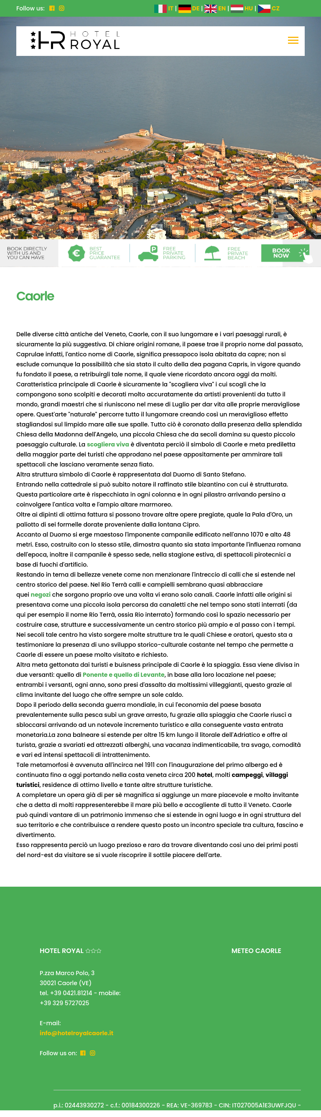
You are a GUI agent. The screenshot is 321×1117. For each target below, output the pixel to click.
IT (163, 8)
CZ (269, 8)
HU (242, 8)
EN (215, 8)
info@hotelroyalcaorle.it (76, 1033)
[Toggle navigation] (293, 41)
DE (189, 8)
